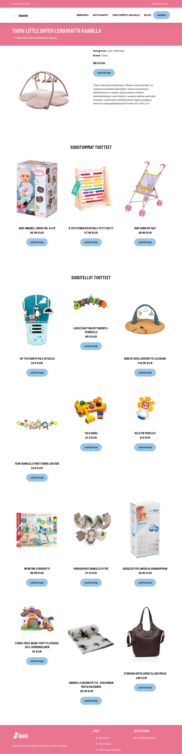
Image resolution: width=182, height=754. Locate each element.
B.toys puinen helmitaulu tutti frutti (91, 228)
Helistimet (118, 50)
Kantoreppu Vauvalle (126, 15)
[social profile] (33, 4)
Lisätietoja (104, 72)
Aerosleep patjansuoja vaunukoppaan (145, 568)
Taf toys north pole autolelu (37, 358)
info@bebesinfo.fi (160, 3)
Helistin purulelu (145, 433)
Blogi (147, 15)
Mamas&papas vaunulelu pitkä (91, 568)
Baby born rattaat (145, 228)
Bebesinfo (83, 15)
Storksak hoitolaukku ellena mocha (145, 673)
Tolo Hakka (91, 433)
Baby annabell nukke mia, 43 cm (37, 228)
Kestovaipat (100, 15)
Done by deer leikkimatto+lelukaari (145, 358)
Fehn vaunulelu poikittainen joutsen (37, 463)
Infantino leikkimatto (37, 568)
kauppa (161, 15)
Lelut (109, 50)
